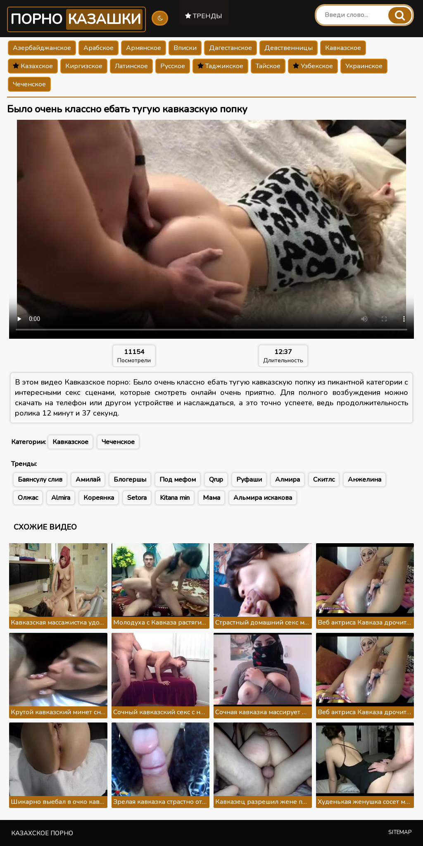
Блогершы (130, 479)
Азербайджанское (42, 47)
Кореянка (98, 497)
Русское (172, 66)
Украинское (364, 66)
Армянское (143, 47)
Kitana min (175, 497)
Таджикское (220, 66)
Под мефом (177, 479)
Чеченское (29, 84)
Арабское (98, 47)
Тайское (268, 66)
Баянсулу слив (40, 479)
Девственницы (288, 47)
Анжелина (364, 479)
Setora (137, 497)
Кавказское (343, 47)
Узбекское (313, 66)
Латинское (131, 66)
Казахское (33, 66)
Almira (60, 497)
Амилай (88, 479)
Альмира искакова (262, 497)
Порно (76, 19)
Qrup (216, 479)
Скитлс (324, 479)
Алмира (287, 479)
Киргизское (83, 66)
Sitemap (400, 832)
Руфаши (249, 479)
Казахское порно (42, 833)
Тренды (204, 16)
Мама (211, 497)
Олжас (28, 497)
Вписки (185, 47)
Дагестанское (230, 47)
